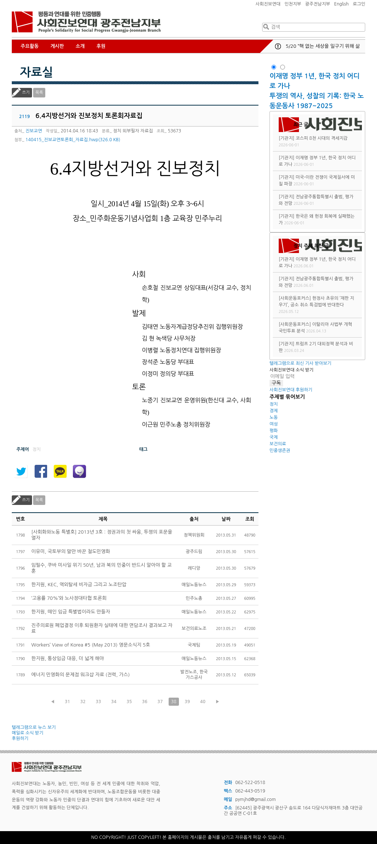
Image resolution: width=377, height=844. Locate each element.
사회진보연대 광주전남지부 (86, 22)
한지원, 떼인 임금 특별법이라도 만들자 (70, 611)
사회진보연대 (268, 4)
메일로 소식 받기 (27, 733)
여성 (273, 424)
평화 (273, 430)
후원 (100, 46)
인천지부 (293, 4)
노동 (273, 417)
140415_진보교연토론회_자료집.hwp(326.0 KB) (72, 140)
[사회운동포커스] (295, 298)
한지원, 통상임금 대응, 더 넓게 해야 (67, 658)
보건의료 (277, 444)
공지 (278, 46)
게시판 (57, 46)
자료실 (36, 72)
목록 (39, 92)
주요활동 (30, 46)
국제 (273, 437)
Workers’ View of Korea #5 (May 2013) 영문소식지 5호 (90, 644)
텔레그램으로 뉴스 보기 (34, 727)
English (341, 4)
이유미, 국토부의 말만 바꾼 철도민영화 (70, 551)
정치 (273, 404)
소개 (80, 46)
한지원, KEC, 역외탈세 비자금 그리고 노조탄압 (78, 584)
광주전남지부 (317, 4)
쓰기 (26, 92)
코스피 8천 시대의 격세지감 (322, 138)
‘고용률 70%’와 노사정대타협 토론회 (69, 598)
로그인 (359, 4)
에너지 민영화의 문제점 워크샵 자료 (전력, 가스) (80, 674)
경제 (273, 411)
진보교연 (33, 131)
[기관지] (287, 138)
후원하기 (20, 738)
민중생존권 (279, 450)
